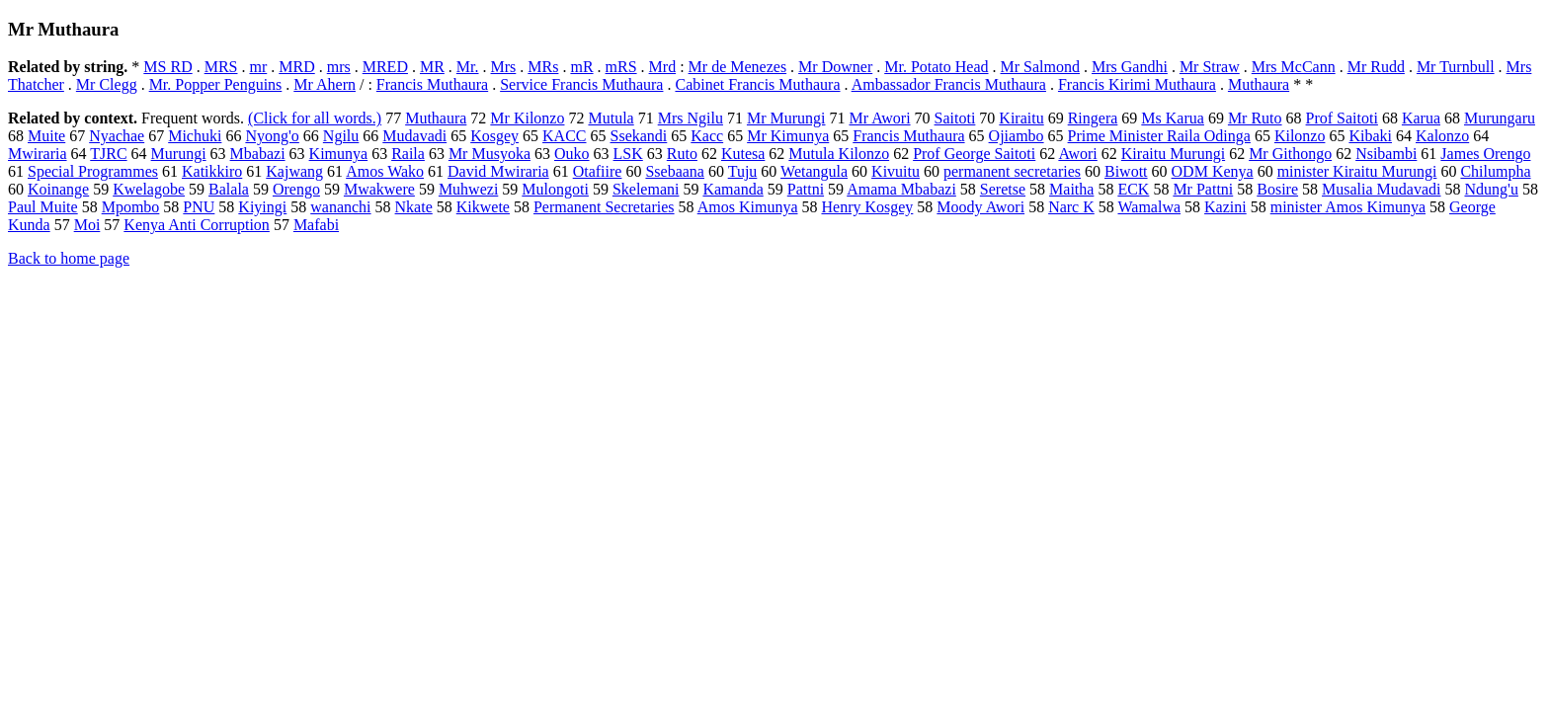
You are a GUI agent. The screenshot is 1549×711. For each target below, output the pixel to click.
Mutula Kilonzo (838, 153)
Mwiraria (37, 153)
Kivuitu (895, 171)
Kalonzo (1442, 135)
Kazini (1225, 206)
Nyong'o (271, 135)
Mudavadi (414, 135)
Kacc (707, 135)
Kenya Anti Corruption (196, 224)
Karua (1421, 118)
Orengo (296, 189)
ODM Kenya (1213, 171)
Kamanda (732, 189)
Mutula (610, 118)
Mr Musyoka (489, 153)
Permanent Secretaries (604, 206)
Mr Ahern (324, 84)
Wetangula (814, 171)
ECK (1133, 189)
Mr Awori (879, 118)
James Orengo (1485, 153)
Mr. (467, 66)
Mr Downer (835, 66)
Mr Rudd (1376, 66)
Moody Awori (980, 206)
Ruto (682, 153)
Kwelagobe (149, 189)
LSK (628, 153)
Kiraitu (1021, 118)
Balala (228, 189)
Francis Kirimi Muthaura (1137, 84)
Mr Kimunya (788, 135)
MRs (543, 66)
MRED (385, 66)
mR (581, 66)
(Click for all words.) (314, 118)
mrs (339, 66)
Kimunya (338, 153)
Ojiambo (1016, 135)
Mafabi (316, 224)
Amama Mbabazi (901, 189)
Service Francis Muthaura (581, 84)
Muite (46, 135)
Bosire (1277, 189)
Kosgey (494, 135)
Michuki (194, 135)
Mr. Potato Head (936, 66)
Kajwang (294, 171)
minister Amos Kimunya (1348, 206)
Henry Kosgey (867, 206)
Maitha (1071, 189)
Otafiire (597, 171)
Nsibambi (1386, 153)
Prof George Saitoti (974, 153)
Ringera (1093, 118)
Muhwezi (468, 189)
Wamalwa (1149, 206)
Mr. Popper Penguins (216, 84)
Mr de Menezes (738, 66)
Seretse (1002, 189)
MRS (221, 66)
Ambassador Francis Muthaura (949, 84)
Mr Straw (1210, 66)
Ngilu (341, 135)
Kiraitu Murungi (1173, 153)
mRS (621, 66)
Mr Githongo (1290, 153)
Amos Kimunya (747, 206)
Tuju (743, 171)
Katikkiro (212, 171)
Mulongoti (555, 189)
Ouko (572, 153)
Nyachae (116, 135)
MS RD (167, 66)
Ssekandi (639, 135)
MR (432, 66)
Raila (408, 153)
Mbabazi (257, 153)
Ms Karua (1172, 118)
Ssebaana (674, 171)
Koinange (58, 189)
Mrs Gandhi (1130, 66)
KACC (564, 135)
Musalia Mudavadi (1381, 189)
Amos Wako (385, 171)
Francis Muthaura (432, 84)
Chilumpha (1495, 171)
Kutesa (743, 153)
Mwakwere (379, 189)
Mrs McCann (1294, 66)
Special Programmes (93, 171)
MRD (296, 66)
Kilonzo (1300, 135)
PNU (198, 206)
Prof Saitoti (1342, 118)
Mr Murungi (786, 118)
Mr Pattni (1203, 189)
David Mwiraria (498, 171)
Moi (87, 224)
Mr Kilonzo (527, 118)
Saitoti (955, 118)
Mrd (663, 66)
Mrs (504, 66)
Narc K (1071, 206)
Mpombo (131, 206)
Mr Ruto (1255, 118)
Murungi (178, 153)
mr (258, 66)
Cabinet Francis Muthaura (757, 84)
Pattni (805, 189)
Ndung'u (1490, 189)
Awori (1077, 153)
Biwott (1126, 171)
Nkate (414, 206)
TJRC (108, 153)
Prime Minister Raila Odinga (1159, 135)
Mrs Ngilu (690, 118)
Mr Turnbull (1456, 66)
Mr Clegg (106, 84)
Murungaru (1499, 118)
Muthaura (1258, 84)
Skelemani (646, 189)
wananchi (340, 206)
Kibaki (1370, 135)
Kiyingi (262, 206)
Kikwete (483, 206)
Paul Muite (43, 206)
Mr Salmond (1040, 66)
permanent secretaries (1012, 171)
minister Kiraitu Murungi (1357, 171)
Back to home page (68, 258)
